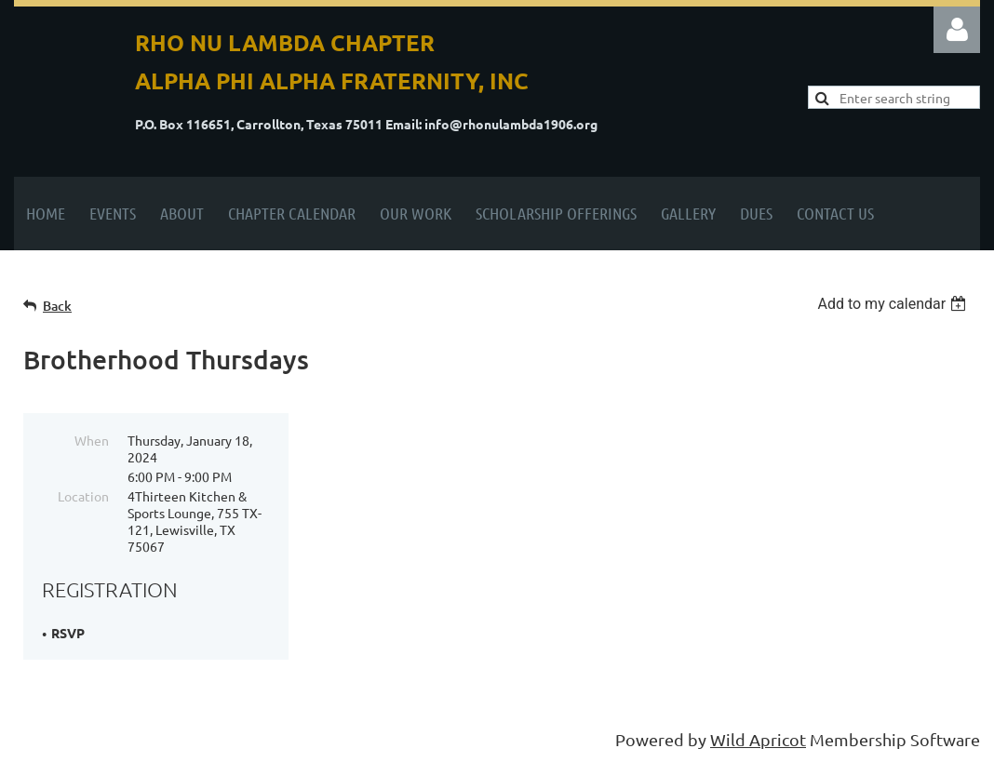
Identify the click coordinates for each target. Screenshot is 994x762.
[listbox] (894, 303)
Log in (957, 30)
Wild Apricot (758, 739)
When (91, 440)
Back (57, 305)
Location (83, 496)
